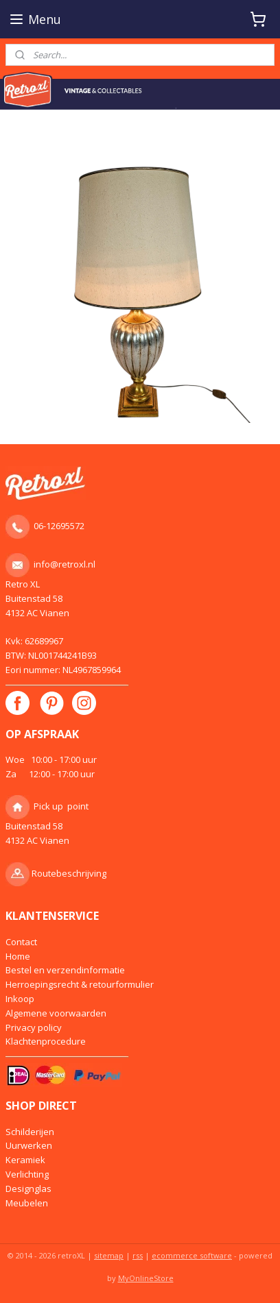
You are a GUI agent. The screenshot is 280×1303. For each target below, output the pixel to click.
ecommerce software (192, 1255)
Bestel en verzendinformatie (65, 970)
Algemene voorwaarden (55, 1013)
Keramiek (25, 1160)
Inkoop (19, 999)
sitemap (109, 1255)
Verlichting (27, 1174)
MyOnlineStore (146, 1278)
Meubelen (26, 1203)
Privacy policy (33, 1027)
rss (137, 1255)
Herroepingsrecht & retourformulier (79, 984)
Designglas (28, 1188)
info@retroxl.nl (64, 564)
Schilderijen (29, 1131)
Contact (21, 942)
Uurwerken (28, 1145)
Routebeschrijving (69, 873)
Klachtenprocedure (45, 1041)
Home (17, 956)
